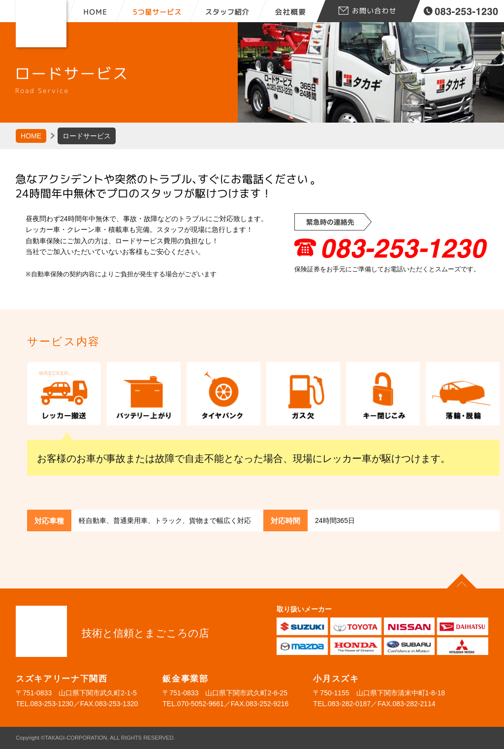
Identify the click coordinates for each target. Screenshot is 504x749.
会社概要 (291, 11)
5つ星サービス (162, 11)
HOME (95, 11)
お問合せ (367, 11)
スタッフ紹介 (233, 11)
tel (462, 11)
